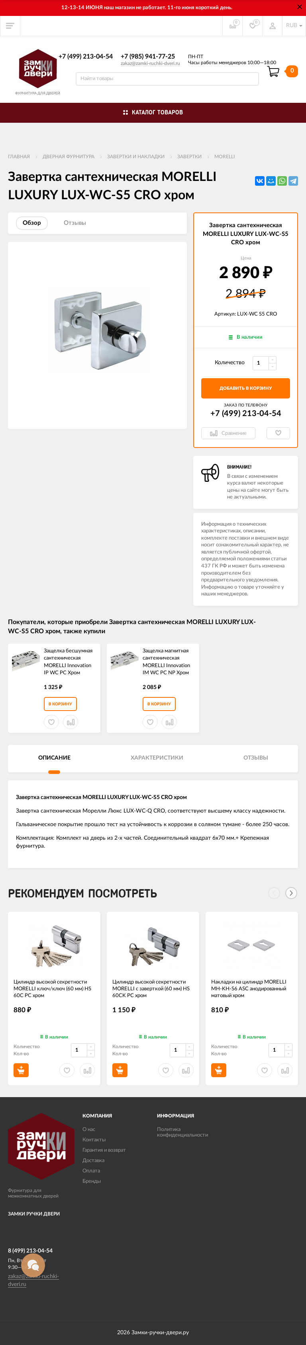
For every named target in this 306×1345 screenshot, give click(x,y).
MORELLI (224, 156)
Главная (19, 156)
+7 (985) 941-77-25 (148, 56)
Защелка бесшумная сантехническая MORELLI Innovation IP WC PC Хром (68, 662)
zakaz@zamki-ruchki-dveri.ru (150, 63)
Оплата (91, 1171)
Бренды (91, 1181)
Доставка (93, 1160)
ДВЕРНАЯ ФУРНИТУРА (68, 156)
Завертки (189, 156)
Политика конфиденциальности (182, 1132)
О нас (88, 1129)
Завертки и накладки (136, 156)
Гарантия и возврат (104, 1150)
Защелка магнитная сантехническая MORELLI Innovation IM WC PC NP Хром (166, 662)
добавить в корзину (246, 388)
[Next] (291, 893)
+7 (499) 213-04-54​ (86, 56)
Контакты (94, 1140)
